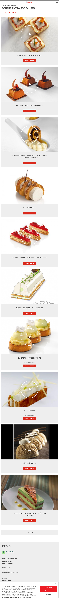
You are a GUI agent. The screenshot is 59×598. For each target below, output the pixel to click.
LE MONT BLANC (29, 463)
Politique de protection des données (10, 572)
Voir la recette (29, 60)
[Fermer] (55, 583)
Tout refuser (48, 590)
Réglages (48, 594)
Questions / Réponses (10, 558)
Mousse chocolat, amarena (29, 105)
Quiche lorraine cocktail (29, 55)
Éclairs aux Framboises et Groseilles (29, 258)
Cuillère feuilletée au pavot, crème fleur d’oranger (29, 156)
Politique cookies (6, 570)
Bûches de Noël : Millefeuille (29, 308)
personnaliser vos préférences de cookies (21, 597)
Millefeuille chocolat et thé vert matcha (29, 514)
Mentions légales (6, 567)
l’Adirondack (29, 208)
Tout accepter (48, 587)
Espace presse (7, 564)
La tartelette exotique (29, 358)
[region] (29, 590)
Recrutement (7, 561)
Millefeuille (29, 410)
